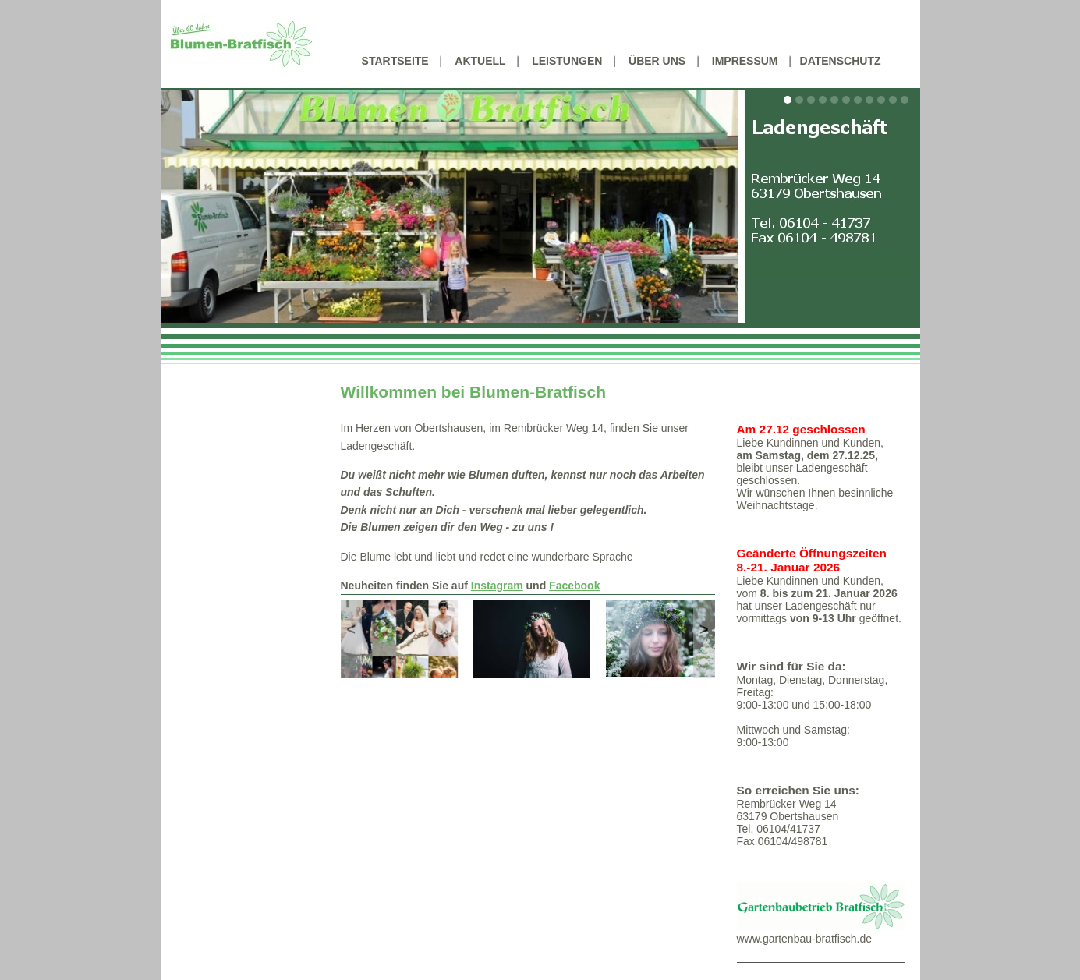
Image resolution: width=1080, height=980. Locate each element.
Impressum (745, 61)
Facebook (574, 585)
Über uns (657, 61)
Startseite (395, 61)
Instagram (497, 585)
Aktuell (480, 61)
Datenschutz (840, 61)
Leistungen (567, 61)
